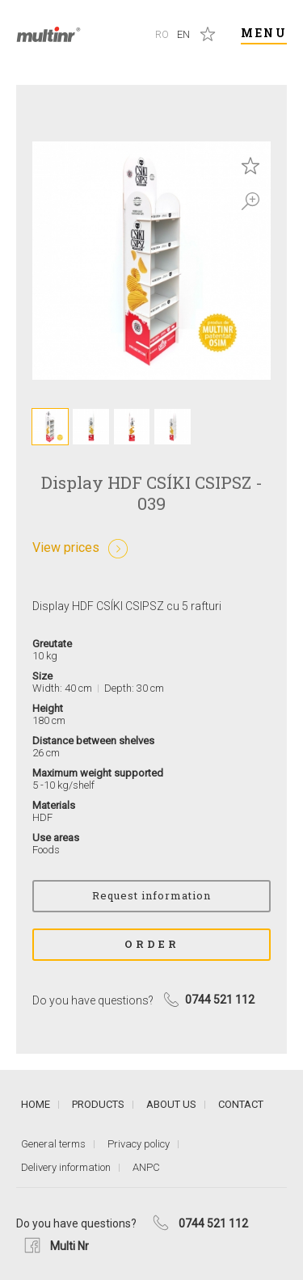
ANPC (146, 1167)
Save (250, 165)
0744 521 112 (213, 1223)
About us (171, 1104)
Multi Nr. (48, 34)
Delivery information (66, 1167)
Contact (240, 1104)
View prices (65, 547)
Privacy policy (138, 1144)
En (183, 34)
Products (98, 1104)
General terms (53, 1144)
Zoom (250, 201)
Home (35, 1104)
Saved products (207, 34)
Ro (162, 34)
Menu (264, 32)
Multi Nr (69, 1246)
